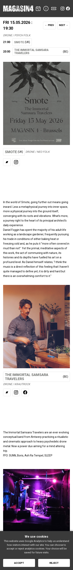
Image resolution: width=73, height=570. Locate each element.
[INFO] (46, 8)
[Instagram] (62, 8)
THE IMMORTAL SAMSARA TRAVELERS (41, 51)
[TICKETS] (54, 8)
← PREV (49, 25)
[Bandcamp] (7, 162)
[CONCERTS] (38, 8)
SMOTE (22, 42)
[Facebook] (68, 8)
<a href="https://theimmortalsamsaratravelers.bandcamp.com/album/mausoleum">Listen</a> (36, 411)
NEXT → (63, 25)
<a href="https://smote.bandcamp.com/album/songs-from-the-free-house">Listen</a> (36, 180)
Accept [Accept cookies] (19, 562)
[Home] (18, 8)
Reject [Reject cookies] (54, 562)
